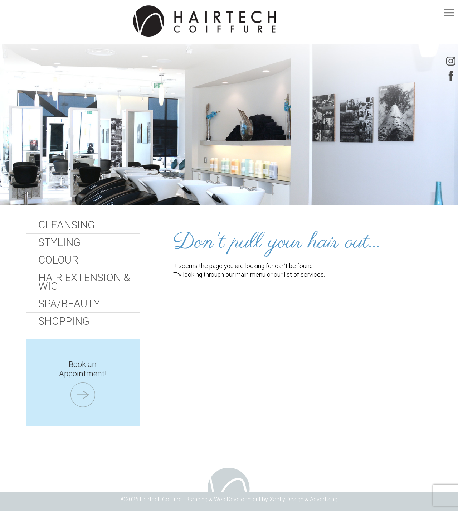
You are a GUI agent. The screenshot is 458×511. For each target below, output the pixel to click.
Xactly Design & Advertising (303, 499)
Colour (58, 260)
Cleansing (66, 225)
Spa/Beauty (69, 304)
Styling (59, 242)
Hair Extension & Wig (84, 281)
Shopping (63, 321)
